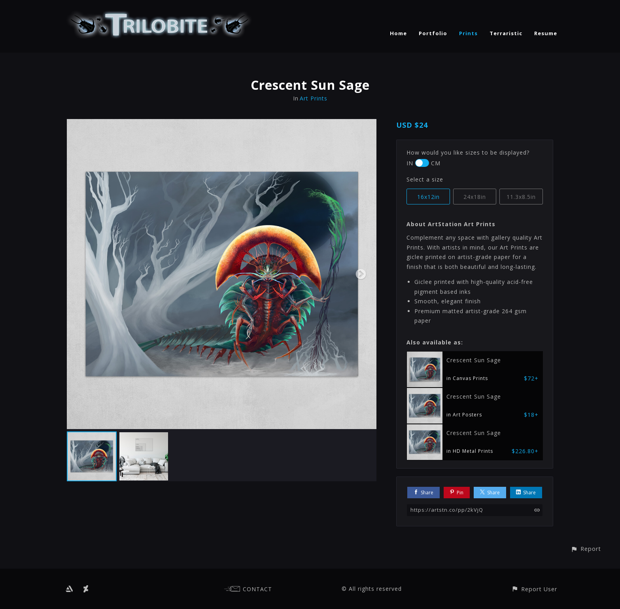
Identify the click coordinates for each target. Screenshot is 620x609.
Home (398, 33)
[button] (585, 549)
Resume (545, 33)
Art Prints (313, 98)
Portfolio (433, 33)
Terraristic (506, 33)
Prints (468, 33)
